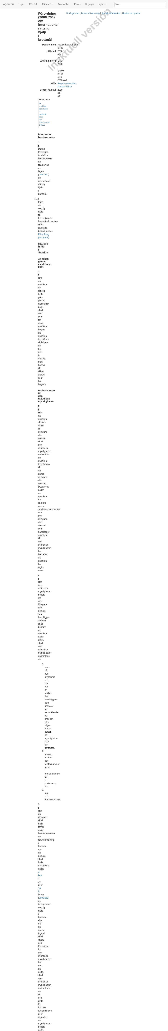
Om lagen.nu (74, 1029)
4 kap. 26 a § (103, 207)
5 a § (50, 183)
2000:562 (59, 48)
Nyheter (103, 4)
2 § (49, 73)
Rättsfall (33, 4)
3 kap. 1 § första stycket (77, 445)
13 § (50, 523)
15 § (50, 579)
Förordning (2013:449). (84, 56)
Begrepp (89, 4)
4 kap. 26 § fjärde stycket (98, 289)
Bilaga (5, 24)
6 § (49, 310)
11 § (50, 485)
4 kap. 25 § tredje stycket (102, 260)
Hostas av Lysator (133, 1029)
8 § (49, 386)
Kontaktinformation (112, 1029)
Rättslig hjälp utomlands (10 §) (16, 20)
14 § (50, 562)
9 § (120, 390)
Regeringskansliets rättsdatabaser (84, 32)
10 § (50, 441)
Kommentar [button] (124, 13)
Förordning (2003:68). (65, 172)
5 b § (50, 200)
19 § (50, 654)
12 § (50, 499)
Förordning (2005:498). (73, 189)
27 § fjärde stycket (65, 246)
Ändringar (6, 27)
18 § (50, 637)
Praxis (77, 4)
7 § (49, 318)
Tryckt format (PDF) (63, 836)
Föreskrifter (63, 4)
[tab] (142, 13)
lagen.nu (8, 4)
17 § (50, 626)
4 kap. (57, 156)
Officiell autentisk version (65, 1017)
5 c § (50, 243)
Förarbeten (47, 4)
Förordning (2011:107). (58, 821)
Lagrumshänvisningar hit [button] (130, 318)
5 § (49, 149)
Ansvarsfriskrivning (92, 1029)
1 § (49, 44)
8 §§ (109, 313)
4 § (49, 114)
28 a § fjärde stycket (90, 246)
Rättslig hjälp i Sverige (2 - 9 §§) (17, 17)
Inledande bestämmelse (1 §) (15, 13)
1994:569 (82, 547)
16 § (73, 156)
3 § (49, 93)
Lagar (21, 4)
